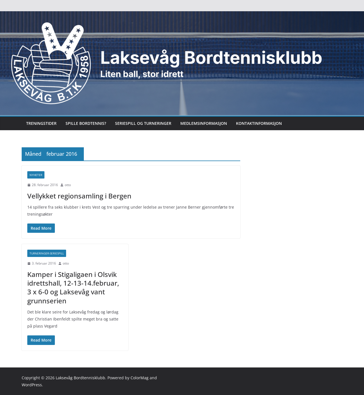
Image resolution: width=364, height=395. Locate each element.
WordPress (32, 384)
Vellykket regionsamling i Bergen (79, 195)
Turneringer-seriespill (47, 253)
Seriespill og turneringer (143, 123)
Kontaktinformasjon (259, 123)
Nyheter (36, 175)
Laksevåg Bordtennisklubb (80, 377)
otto (68, 184)
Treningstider (41, 123)
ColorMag (140, 377)
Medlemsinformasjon (203, 123)
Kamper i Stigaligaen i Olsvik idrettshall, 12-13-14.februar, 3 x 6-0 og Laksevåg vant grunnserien (73, 287)
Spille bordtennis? (86, 123)
